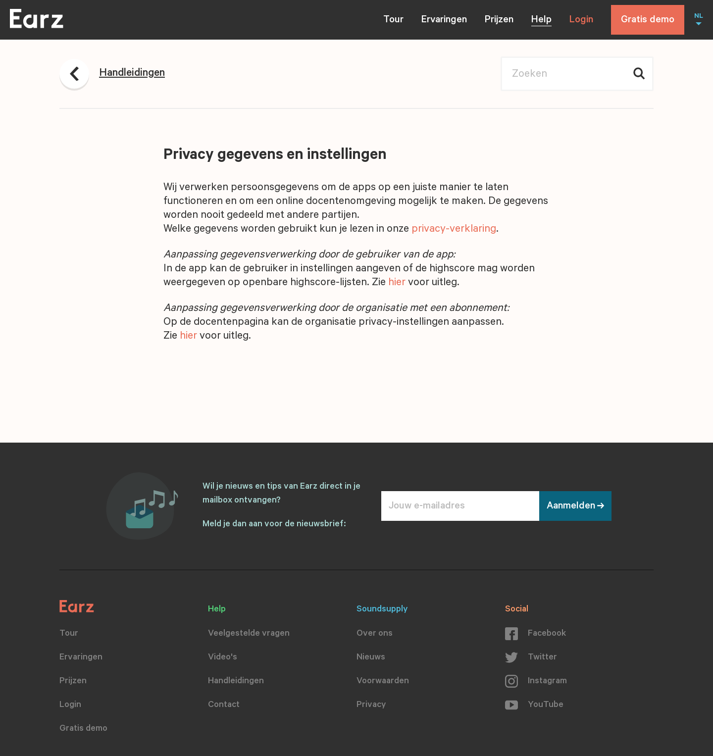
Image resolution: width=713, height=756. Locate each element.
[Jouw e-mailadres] (460, 506)
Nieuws (370, 658)
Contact (224, 705)
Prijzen (499, 20)
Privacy (371, 705)
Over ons (374, 634)
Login (581, 20)
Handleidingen (236, 682)
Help (541, 20)
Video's (222, 658)
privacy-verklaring (453, 230)
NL (698, 17)
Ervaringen (444, 20)
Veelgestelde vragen (249, 634)
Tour (393, 20)
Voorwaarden (382, 682)
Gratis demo (647, 20)
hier (397, 283)
